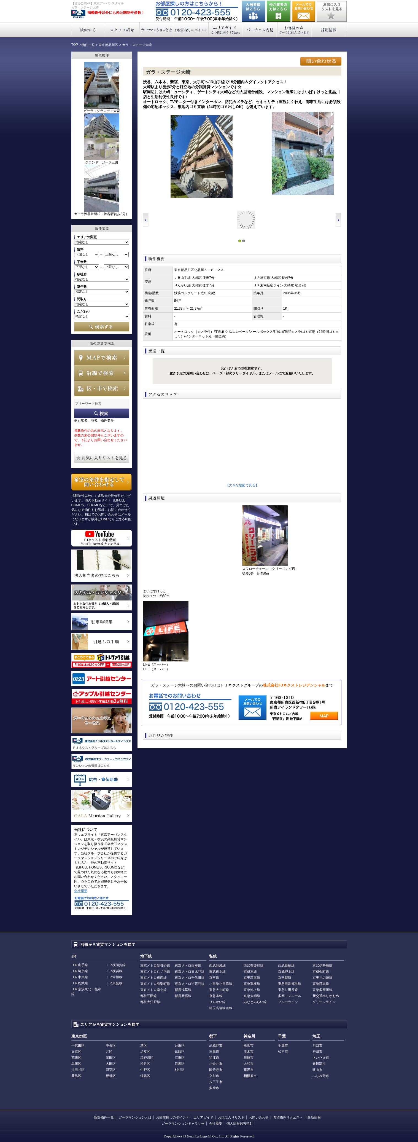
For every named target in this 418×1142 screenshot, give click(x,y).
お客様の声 (294, 29)
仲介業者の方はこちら (278, 11)
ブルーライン (288, 1002)
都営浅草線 (183, 990)
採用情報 (329, 29)
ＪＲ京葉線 (114, 983)
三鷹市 (214, 1051)
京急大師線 (252, 996)
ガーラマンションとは (157, 29)
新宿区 (111, 1070)
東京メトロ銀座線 (188, 965)
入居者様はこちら (253, 11)
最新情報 (314, 1117)
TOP (74, 45)
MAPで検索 (101, 357)
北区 (109, 1051)
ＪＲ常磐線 (114, 977)
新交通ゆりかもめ (325, 996)
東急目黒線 (320, 984)
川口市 (317, 1045)
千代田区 (78, 1045)
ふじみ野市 (320, 1076)
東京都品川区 (108, 45)
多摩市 (214, 1088)
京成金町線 (320, 972)
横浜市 (249, 1045)
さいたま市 (320, 1058)
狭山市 (317, 1070)
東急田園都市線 (289, 984)
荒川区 (76, 1058)
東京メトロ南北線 (153, 990)
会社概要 (80, 891)
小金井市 (215, 1064)
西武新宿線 (286, 965)
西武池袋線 (217, 965)
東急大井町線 (219, 990)
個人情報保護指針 (239, 1123)
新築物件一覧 (104, 1117)
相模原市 (250, 1076)
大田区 (111, 1064)
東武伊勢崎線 (322, 965)
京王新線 (284, 978)
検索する (88, 29)
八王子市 (215, 1082)
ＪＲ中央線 (79, 977)
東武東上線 (217, 972)
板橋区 (111, 1076)
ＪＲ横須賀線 (116, 965)
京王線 (214, 978)
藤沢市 (249, 1070)
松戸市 (283, 1051)
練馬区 (145, 1076)
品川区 (76, 1064)
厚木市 (249, 1051)
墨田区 (111, 1058)
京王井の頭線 (322, 978)
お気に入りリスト (231, 1117)
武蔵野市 (215, 1045)
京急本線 (215, 996)
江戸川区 (146, 1058)
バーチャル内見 (260, 29)
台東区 (180, 1045)
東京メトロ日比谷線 (189, 972)
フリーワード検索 (101, 413)
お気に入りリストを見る (332, 11)
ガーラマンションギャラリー (182, 1123)
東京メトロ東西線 (153, 978)
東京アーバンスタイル (78, 14)
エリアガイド (226, 29)
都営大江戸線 (150, 1002)
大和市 (249, 1064)
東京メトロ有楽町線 (155, 984)
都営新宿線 (183, 996)
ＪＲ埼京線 (79, 971)
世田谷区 (78, 1070)
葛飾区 (180, 1051)
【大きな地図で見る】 (242, 485)
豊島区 (76, 1076)
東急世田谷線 (288, 990)
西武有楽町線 (253, 965)
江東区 (180, 1058)
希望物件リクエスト (288, 1117)
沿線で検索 (101, 373)
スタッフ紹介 (122, 29)
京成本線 (250, 972)
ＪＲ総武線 (79, 983)
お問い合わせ (303, 11)
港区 (143, 1045)
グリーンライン (324, 1002)
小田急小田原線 (220, 984)
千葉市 (283, 1045)
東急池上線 (252, 990)
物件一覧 (88, 45)
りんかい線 (217, 1002)
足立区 (145, 1051)
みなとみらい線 (255, 1002)
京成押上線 (286, 972)
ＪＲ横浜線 (114, 971)
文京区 (76, 1051)
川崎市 (249, 1058)
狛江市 (214, 1058)
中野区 (145, 1070)
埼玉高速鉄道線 (220, 1008)
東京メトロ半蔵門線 (189, 984)
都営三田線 (148, 996)
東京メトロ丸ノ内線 (155, 972)
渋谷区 (145, 1064)
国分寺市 (215, 1070)
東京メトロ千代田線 (189, 978)
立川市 (214, 1076)
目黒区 (180, 1064)
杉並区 (180, 1070)
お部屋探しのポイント (191, 29)
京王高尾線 (252, 978)
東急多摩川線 (322, 990)
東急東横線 (252, 984)
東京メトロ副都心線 (155, 965)
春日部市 (319, 1064)
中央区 (111, 1045)
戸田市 (317, 1051)
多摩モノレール (289, 996)
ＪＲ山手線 (79, 965)
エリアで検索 (101, 388)
